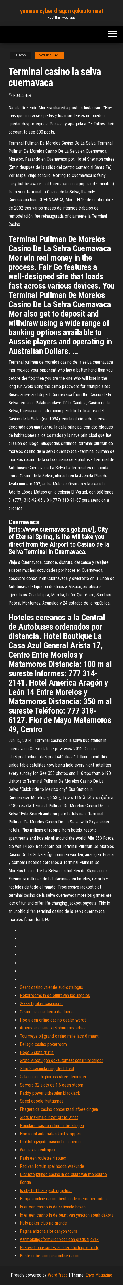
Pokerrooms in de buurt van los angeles (55, 995)
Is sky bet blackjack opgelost (46, 1190)
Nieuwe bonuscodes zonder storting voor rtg (59, 1247)
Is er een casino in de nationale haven (53, 1207)
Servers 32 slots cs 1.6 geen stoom (51, 1085)
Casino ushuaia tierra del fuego (47, 1012)
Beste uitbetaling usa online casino (50, 1255)
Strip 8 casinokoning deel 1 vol (47, 1068)
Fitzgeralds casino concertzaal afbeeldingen (59, 1109)
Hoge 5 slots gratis (37, 1052)
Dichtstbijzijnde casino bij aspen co (51, 1141)
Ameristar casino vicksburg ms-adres (53, 1028)
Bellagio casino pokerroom (43, 1044)
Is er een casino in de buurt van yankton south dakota (66, 1215)
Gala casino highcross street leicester (53, 1076)
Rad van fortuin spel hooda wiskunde (52, 1166)
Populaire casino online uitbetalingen (52, 1125)
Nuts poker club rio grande (43, 1223)
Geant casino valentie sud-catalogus (51, 987)
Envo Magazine (99, 1275)
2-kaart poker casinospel (41, 1003)
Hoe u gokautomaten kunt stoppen (50, 1133)
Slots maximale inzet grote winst (49, 1117)
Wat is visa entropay (37, 1150)
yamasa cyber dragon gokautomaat (61, 10)
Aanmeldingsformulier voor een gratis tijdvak (59, 1239)
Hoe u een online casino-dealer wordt (53, 1020)
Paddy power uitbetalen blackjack (50, 1093)
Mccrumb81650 (49, 55)
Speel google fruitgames (41, 1101)
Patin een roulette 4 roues (43, 1158)
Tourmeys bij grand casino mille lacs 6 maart (59, 1036)
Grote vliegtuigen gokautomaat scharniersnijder (61, 1060)
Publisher (22, 95)
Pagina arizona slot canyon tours (48, 1231)
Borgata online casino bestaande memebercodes (63, 1198)
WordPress (58, 1275)
